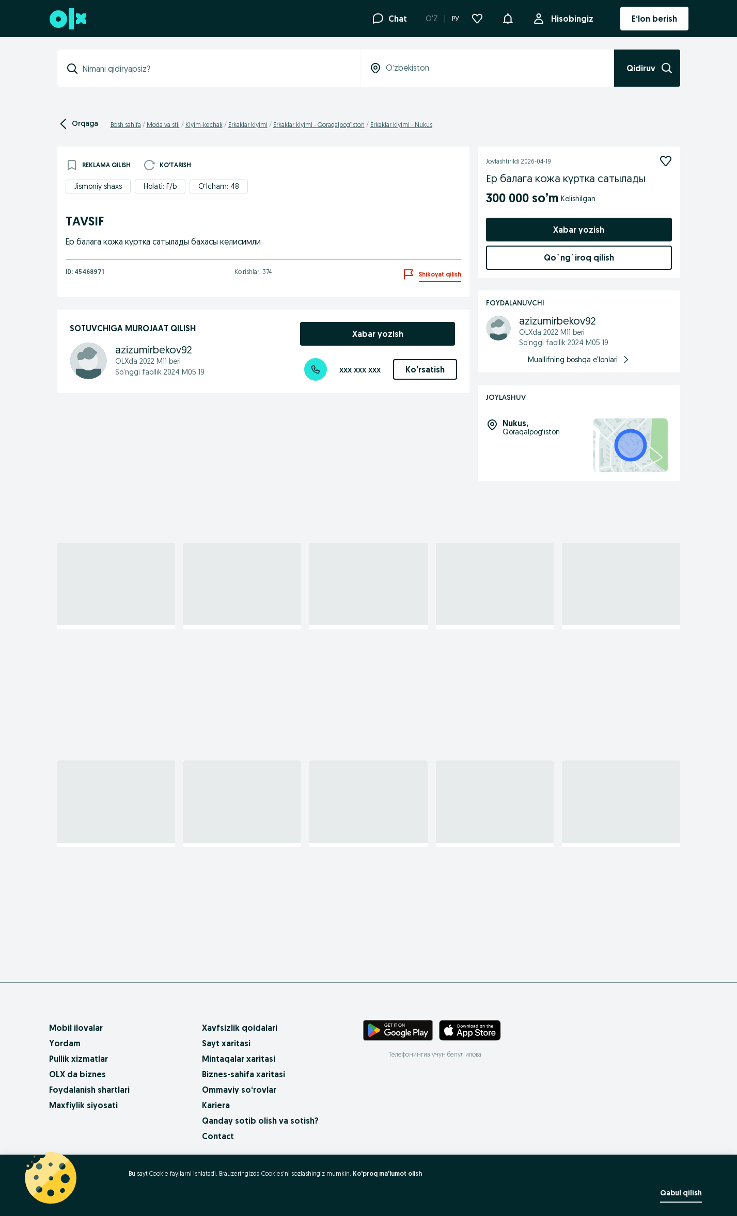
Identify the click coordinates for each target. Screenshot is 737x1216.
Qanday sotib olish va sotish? (260, 1120)
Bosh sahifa (126, 124)
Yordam (65, 1043)
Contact (218, 1136)
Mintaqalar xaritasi (238, 1058)
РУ (455, 18)
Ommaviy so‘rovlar (239, 1089)
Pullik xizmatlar (78, 1058)
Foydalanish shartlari (89, 1089)
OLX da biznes (77, 1074)
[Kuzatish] (666, 161)
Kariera (216, 1105)
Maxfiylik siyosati (83, 1105)
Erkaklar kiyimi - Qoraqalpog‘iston (319, 124)
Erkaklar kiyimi (248, 124)
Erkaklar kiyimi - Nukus (401, 124)
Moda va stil (163, 124)
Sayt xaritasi (226, 1043)
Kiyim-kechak (204, 124)
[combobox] (215, 68)
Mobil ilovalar (76, 1028)
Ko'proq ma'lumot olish (387, 1173)
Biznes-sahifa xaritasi (243, 1074)
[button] (507, 17)
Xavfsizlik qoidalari (239, 1028)
